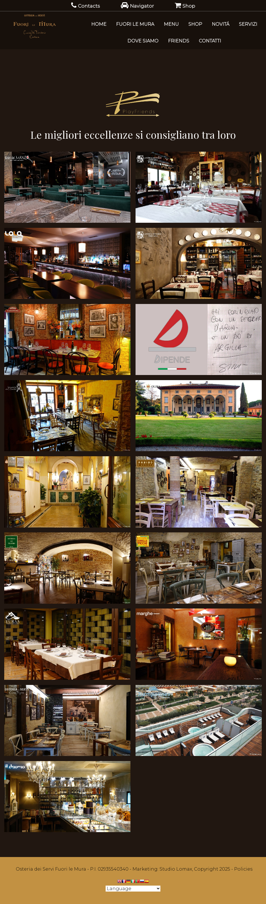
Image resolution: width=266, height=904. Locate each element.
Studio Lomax (176, 869)
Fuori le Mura (135, 24)
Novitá (220, 24)
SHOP (195, 24)
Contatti (210, 41)
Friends (178, 41)
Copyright (206, 869)
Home (98, 24)
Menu (171, 24)
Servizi (248, 24)
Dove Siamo (142, 41)
